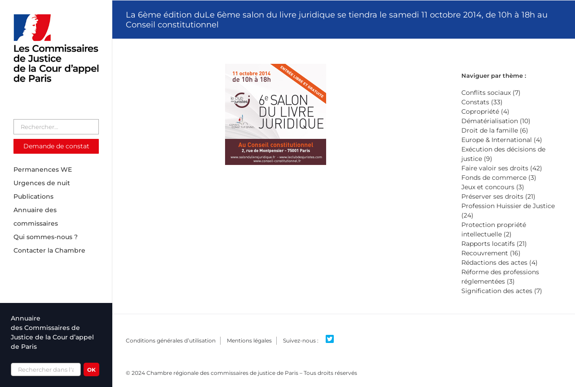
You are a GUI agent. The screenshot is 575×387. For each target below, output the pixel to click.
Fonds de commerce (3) (498, 177)
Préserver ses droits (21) (498, 196)
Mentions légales (249, 340)
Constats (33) (482, 102)
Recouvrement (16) (491, 253)
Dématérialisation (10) (496, 121)
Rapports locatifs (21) (494, 244)
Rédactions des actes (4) (499, 262)
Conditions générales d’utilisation (171, 340)
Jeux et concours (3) (492, 187)
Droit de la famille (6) (494, 130)
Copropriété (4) (485, 111)
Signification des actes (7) (501, 291)
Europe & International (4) (501, 140)
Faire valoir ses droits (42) (501, 168)
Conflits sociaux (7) (491, 93)
